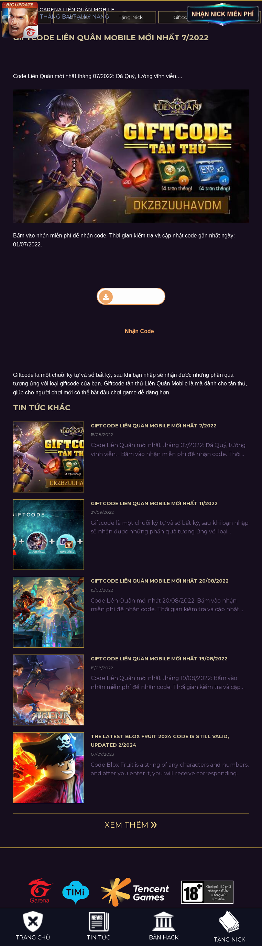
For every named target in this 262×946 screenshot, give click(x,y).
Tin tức (98, 925)
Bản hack (163, 925)
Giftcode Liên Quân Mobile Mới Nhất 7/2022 (154, 426)
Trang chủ (32, 925)
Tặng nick (229, 926)
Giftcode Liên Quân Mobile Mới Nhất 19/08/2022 (159, 659)
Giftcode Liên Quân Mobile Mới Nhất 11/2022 (154, 503)
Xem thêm (127, 825)
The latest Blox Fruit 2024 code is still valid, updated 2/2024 (160, 740)
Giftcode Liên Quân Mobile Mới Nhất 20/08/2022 (160, 581)
